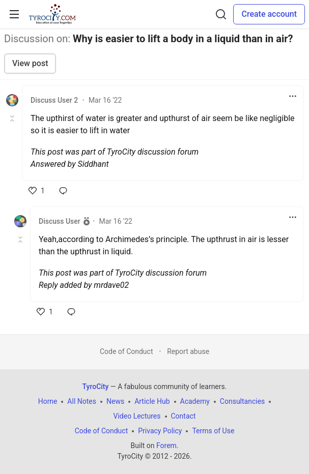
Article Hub (152, 401)
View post (30, 63)
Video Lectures (137, 416)
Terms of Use (213, 431)
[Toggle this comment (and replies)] (13, 118)
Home (48, 401)
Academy (195, 401)
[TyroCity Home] (52, 14)
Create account (269, 14)
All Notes (81, 401)
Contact (183, 416)
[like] (36, 191)
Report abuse (188, 351)
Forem (166, 445)
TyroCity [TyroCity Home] (95, 386)
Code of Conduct (126, 351)
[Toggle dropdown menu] (293, 96)
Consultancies (242, 401)
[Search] (221, 14)
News (115, 401)
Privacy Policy (160, 431)
